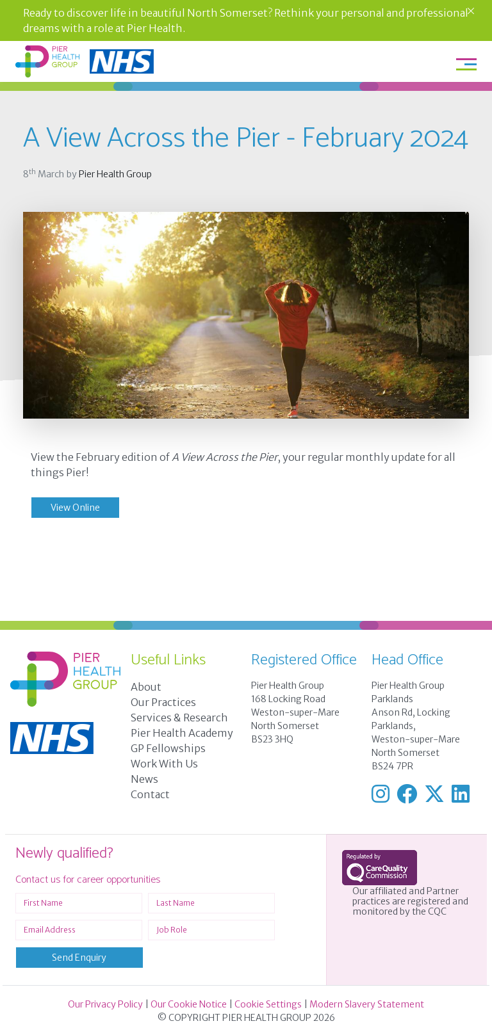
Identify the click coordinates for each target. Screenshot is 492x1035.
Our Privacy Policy (105, 1004)
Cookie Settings (268, 1004)
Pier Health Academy (182, 732)
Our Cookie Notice (189, 1004)
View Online (75, 507)
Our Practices (163, 702)
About (146, 686)
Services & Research (179, 717)
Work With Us (164, 763)
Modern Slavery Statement (366, 1004)
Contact (150, 794)
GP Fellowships (168, 748)
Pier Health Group (115, 174)
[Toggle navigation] (466, 64)
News (144, 779)
